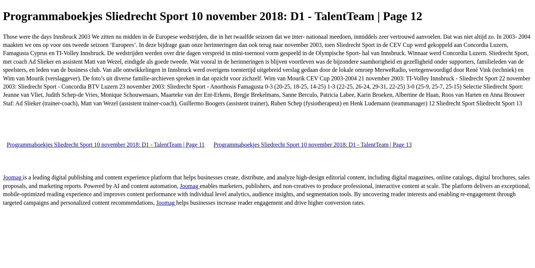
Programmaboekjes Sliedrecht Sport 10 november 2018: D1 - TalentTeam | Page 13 (313, 144)
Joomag (13, 177)
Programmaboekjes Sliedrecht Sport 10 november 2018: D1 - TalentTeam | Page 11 (106, 144)
